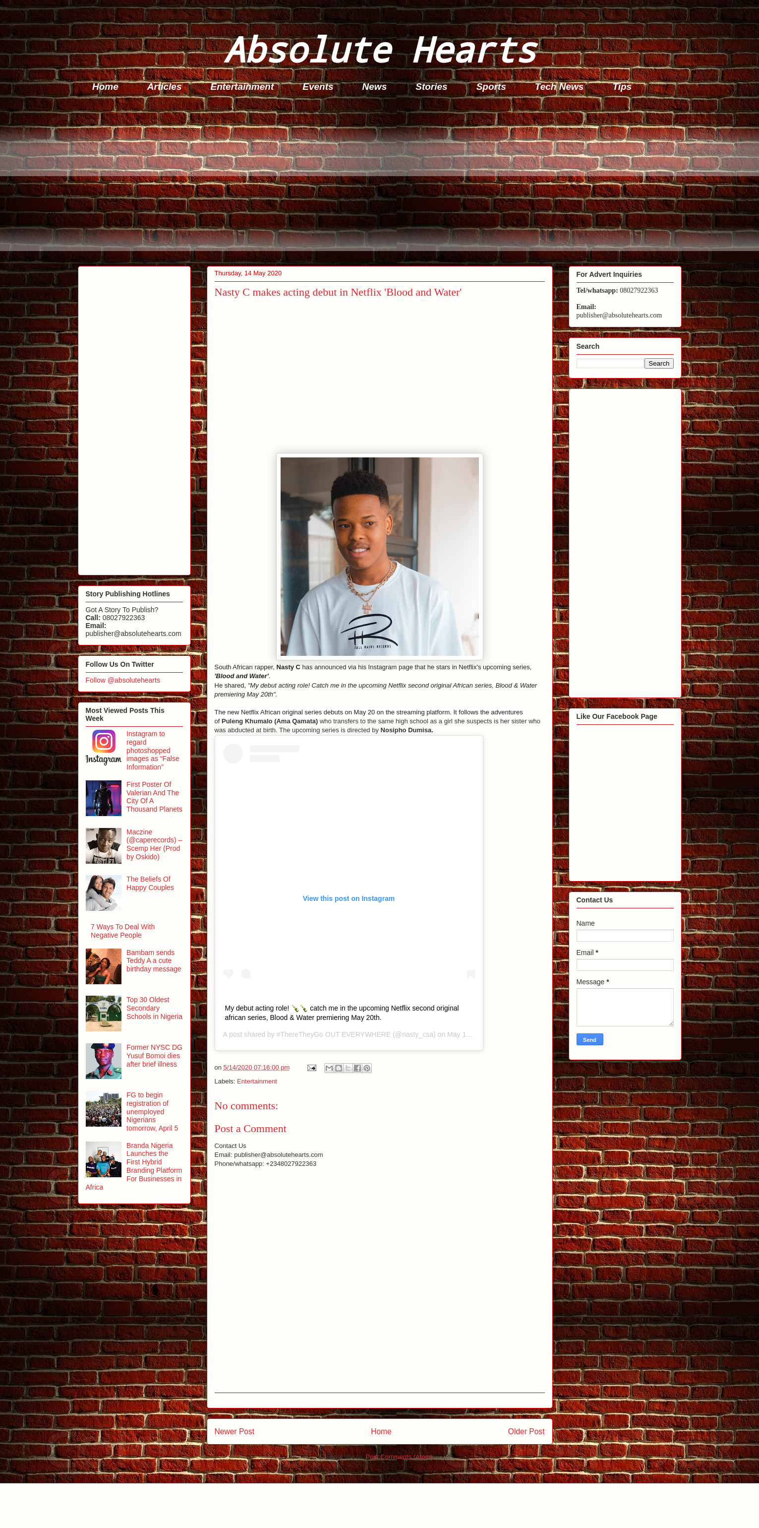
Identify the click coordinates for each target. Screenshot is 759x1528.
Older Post (526, 1431)
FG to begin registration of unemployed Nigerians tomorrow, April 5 (152, 1111)
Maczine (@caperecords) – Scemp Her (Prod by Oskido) (154, 844)
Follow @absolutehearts (123, 680)
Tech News (559, 86)
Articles (164, 86)
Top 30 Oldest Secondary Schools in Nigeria (154, 1008)
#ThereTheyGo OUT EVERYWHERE (334, 1034)
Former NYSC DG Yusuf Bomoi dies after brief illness (154, 1055)
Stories (431, 86)
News (374, 86)
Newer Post (235, 1431)
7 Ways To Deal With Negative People (123, 931)
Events (317, 86)
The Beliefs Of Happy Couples (150, 883)
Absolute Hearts (380, 49)
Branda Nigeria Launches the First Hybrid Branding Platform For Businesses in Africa (134, 1166)
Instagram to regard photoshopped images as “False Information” (152, 750)
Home (105, 86)
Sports (491, 86)
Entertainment (242, 86)
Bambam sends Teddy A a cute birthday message (153, 961)
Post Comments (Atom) (399, 1457)
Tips (622, 86)
